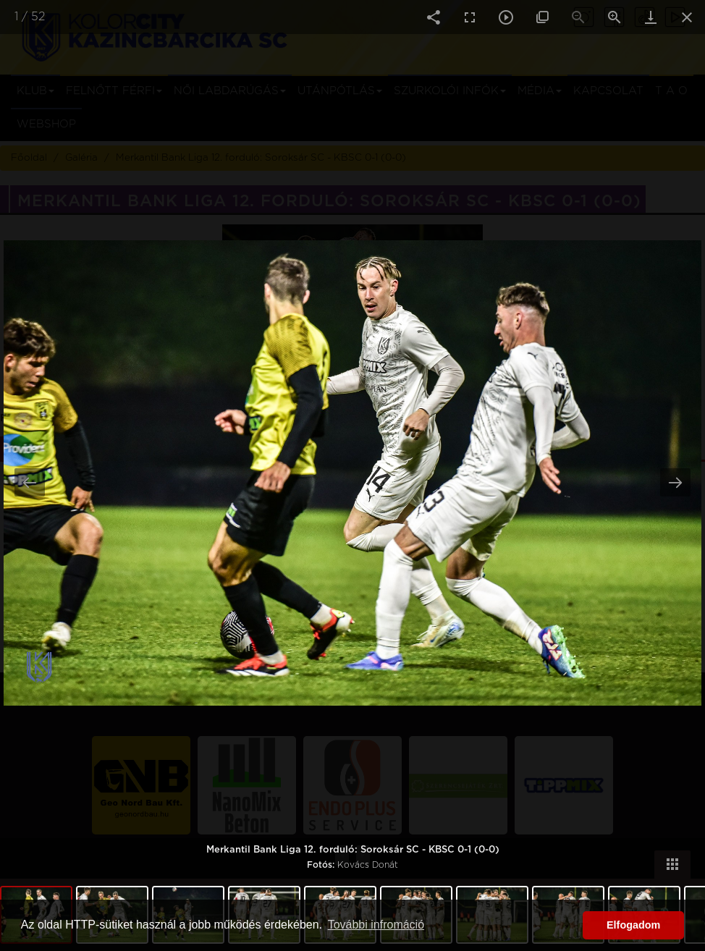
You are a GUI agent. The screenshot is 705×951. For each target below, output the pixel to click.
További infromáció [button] (376, 924)
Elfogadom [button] (633, 925)
